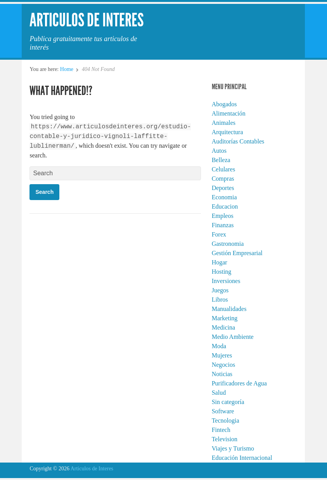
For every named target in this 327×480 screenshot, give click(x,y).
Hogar (219, 262)
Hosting (222, 271)
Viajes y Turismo (233, 448)
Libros (220, 299)
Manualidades (229, 309)
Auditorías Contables (238, 141)
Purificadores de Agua (239, 383)
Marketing (225, 318)
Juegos (220, 290)
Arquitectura (227, 132)
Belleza (221, 160)
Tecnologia (225, 420)
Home (66, 69)
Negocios (223, 364)
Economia (224, 197)
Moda (219, 346)
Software (223, 411)
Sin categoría (228, 402)
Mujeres (222, 355)
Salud (219, 392)
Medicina (223, 327)
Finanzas (223, 225)
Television (224, 439)
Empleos (223, 215)
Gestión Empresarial (237, 253)
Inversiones (226, 281)
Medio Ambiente (233, 336)
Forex (219, 234)
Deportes (223, 188)
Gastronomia (228, 243)
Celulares (223, 169)
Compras (223, 178)
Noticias (222, 374)
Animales (223, 122)
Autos (219, 150)
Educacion (225, 206)
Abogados (224, 104)
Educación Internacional (242, 457)
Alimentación (229, 113)
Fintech (221, 429)
